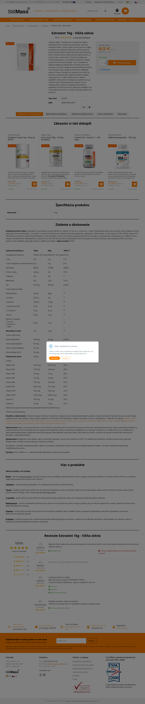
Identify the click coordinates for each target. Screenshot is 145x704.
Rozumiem (54, 358)
